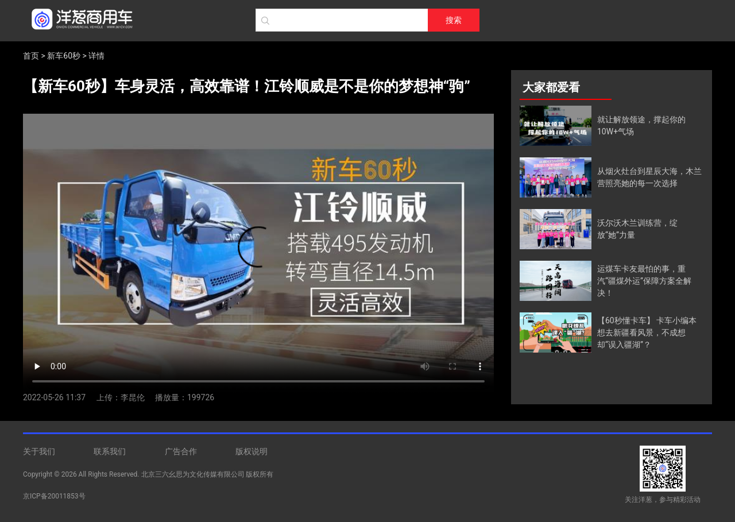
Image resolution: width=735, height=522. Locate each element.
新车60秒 (63, 55)
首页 (31, 55)
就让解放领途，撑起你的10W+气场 (641, 125)
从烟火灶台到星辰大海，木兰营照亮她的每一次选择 (649, 177)
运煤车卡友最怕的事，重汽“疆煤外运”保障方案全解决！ (644, 280)
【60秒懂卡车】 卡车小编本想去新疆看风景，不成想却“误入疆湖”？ (647, 332)
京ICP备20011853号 (54, 496)
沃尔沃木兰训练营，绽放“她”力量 (637, 228)
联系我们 (110, 451)
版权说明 (251, 451)
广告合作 (181, 451)
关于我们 (39, 451)
